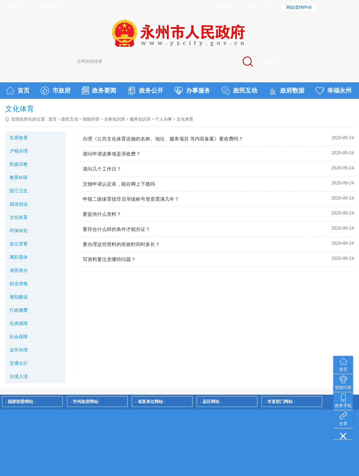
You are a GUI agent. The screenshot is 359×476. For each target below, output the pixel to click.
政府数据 (286, 91)
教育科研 (19, 177)
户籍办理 (19, 151)
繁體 (253, 7)
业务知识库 (114, 119)
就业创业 (19, 204)
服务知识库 (140, 119)
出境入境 (19, 376)
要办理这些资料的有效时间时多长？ (121, 244)
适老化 (270, 7)
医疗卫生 (19, 190)
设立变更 (19, 243)
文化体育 (19, 217)
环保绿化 (19, 230)
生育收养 (19, 137)
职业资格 (19, 283)
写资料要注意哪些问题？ (109, 259)
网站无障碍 (225, 7)
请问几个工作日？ (102, 169)
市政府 (56, 91)
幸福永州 (333, 91)
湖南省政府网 (47, 7)
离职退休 (19, 257)
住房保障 (19, 323)
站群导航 (272, 61)
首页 (18, 91)
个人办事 (163, 119)
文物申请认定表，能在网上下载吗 (119, 184)
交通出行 (19, 363)
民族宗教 (19, 164)
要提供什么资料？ (102, 214)
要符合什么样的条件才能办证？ (116, 229)
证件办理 (19, 350)
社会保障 (19, 336)
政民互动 (239, 91)
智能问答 (91, 119)
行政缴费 (19, 310)
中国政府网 (15, 7)
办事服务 (192, 91)
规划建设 (19, 297)
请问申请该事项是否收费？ (112, 153)
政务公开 (145, 91)
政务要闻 (99, 90)
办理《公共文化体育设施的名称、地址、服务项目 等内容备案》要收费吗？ (163, 138)
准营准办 (19, 270)
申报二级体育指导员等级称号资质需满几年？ (131, 199)
